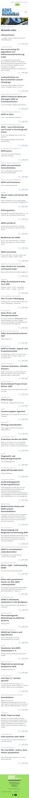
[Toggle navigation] (25, 12)
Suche (17, 4)
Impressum (16, 791)
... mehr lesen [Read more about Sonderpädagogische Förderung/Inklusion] (24, 500)
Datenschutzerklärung (7, 791)
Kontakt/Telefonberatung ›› (14, 788)
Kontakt (13, 2)
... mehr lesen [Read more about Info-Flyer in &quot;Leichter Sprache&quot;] (24, 691)
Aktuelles (3, 27)
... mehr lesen (24, 43)
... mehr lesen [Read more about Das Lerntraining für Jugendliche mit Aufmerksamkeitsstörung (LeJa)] (24, 72)
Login (25, 2)
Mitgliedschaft (19, 2)
